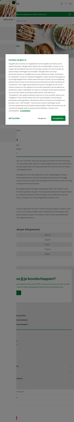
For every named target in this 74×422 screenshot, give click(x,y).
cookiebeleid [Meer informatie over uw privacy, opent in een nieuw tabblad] (25, 110)
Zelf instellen (14, 118)
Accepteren (58, 118)
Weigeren (42, 118)
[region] (37, 89)
